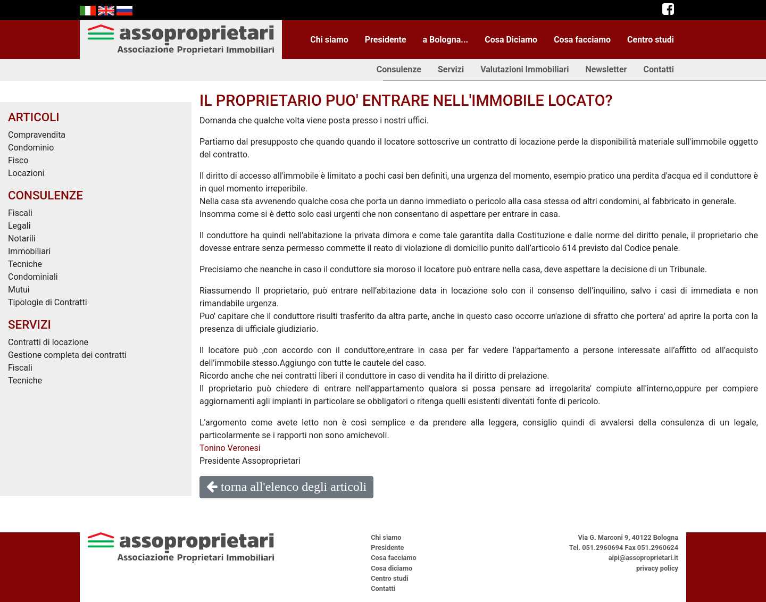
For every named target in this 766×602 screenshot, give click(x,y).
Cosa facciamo (582, 40)
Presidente (385, 40)
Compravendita (36, 135)
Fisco (18, 160)
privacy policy (657, 568)
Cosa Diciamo (511, 40)
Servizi (451, 69)
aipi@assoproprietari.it (643, 558)
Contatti (658, 69)
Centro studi (650, 40)
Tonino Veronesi (230, 448)
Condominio (31, 148)
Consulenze (399, 69)
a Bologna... (446, 40)
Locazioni (26, 173)
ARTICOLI (34, 117)
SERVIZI (29, 324)
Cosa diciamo (391, 568)
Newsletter (606, 69)
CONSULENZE (45, 195)
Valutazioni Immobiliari (524, 69)
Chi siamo (329, 40)
